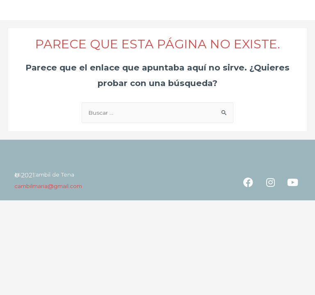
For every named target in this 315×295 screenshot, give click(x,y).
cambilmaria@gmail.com (48, 186)
